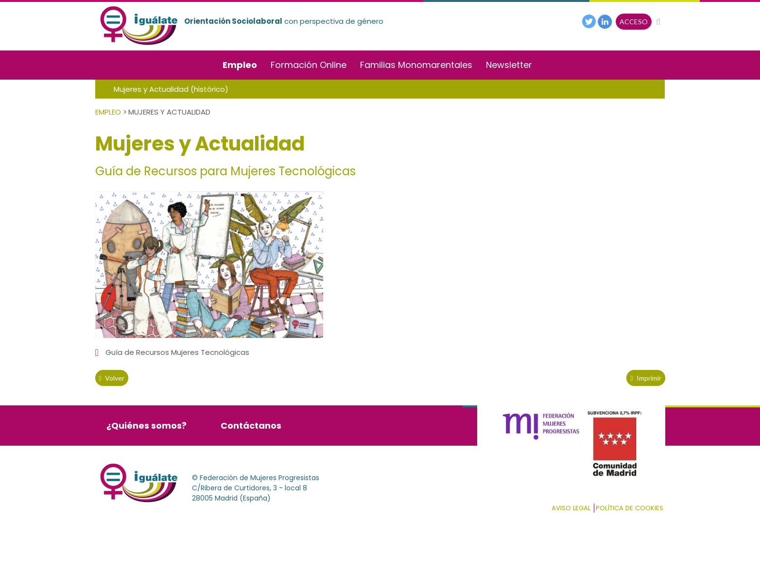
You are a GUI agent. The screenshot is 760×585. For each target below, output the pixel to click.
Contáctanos (251, 425)
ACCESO (634, 21)
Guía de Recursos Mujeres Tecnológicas (177, 352)
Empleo (240, 65)
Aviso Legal (571, 508)
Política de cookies (629, 508)
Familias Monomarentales (416, 65)
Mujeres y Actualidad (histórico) (171, 89)
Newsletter (509, 65)
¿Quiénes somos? (146, 425)
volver (111, 378)
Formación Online (308, 65)
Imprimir (645, 378)
